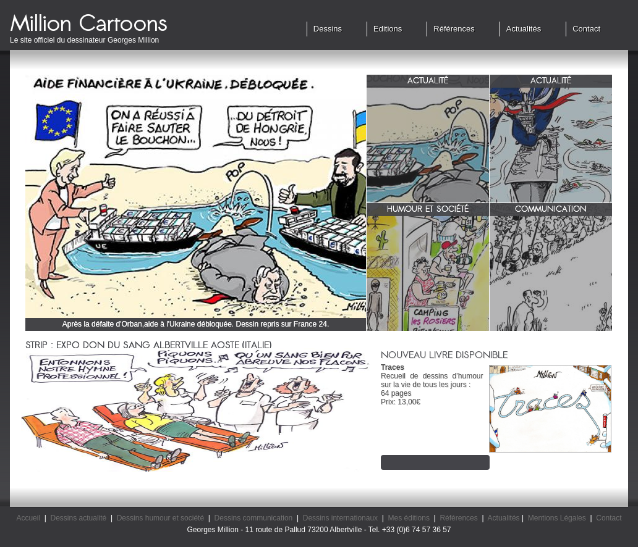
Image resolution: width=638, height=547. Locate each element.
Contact (586, 28)
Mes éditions (409, 518)
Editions (387, 28)
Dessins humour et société (160, 518)
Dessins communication (254, 518)
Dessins (327, 28)
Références (453, 28)
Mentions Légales (557, 518)
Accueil (28, 518)
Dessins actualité (79, 518)
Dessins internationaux (340, 518)
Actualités (523, 28)
